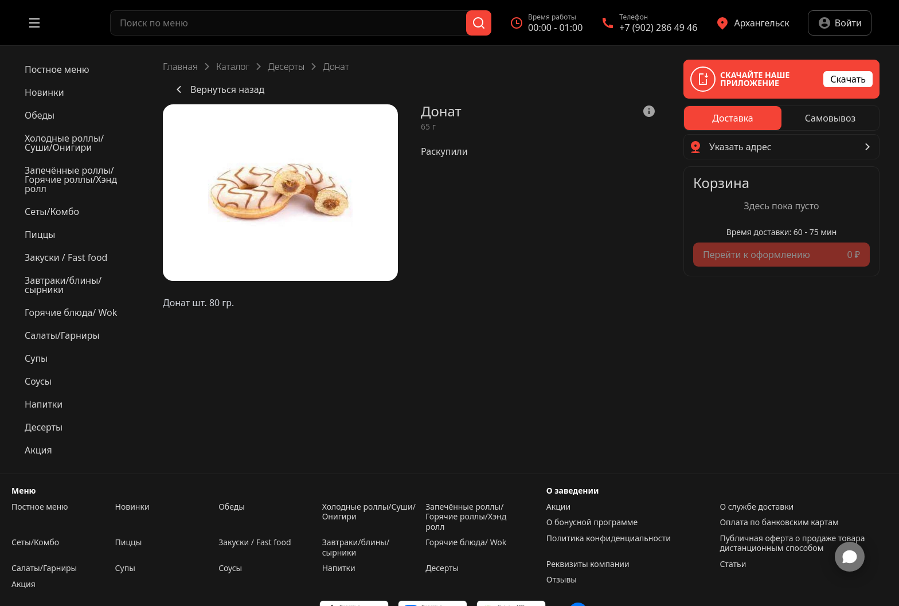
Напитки (338, 568)
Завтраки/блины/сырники (355, 547)
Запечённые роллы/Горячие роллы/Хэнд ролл (465, 517)
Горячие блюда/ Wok (465, 542)
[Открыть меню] (34, 23)
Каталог (232, 66)
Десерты (286, 66)
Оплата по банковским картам (779, 522)
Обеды (231, 507)
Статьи (733, 564)
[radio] (732, 118)
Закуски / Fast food (254, 542)
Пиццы (128, 542)
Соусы (230, 568)
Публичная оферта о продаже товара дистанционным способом (792, 543)
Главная (180, 66)
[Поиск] (478, 23)
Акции (558, 507)
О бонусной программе (592, 522)
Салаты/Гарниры (44, 568)
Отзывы (561, 579)
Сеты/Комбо (35, 542)
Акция (23, 584)
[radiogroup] (781, 118)
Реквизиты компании (588, 564)
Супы (125, 568)
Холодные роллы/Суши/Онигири (369, 512)
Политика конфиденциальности (608, 538)
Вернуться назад (218, 89)
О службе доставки (757, 507)
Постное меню (39, 507)
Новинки (132, 507)
